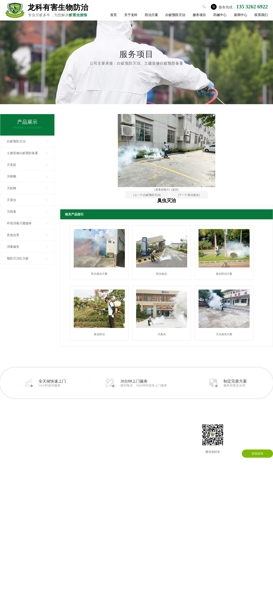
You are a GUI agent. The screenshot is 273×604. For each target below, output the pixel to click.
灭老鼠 (11, 164)
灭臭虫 (11, 200)
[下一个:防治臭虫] (189, 195)
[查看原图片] (162, 189)
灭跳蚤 (11, 211)
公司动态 (123, 424)
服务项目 (199, 15)
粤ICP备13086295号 (168, 490)
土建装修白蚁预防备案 (22, 153)
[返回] (175, 189)
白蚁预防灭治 (175, 15)
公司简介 (6, 430)
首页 (113, 15)
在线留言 (155, 430)
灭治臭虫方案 (224, 334)
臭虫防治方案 (224, 273)
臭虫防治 (99, 334)
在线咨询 (257, 453)
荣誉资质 (6, 441)
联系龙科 (155, 424)
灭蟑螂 (11, 176)
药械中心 (220, 15)
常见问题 (123, 436)
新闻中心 (240, 15)
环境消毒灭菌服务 (19, 223)
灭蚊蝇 (11, 188)
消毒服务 (13, 246)
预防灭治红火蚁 (18, 258)
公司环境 (6, 436)
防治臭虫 (161, 273)
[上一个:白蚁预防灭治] (146, 195)
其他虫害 (13, 235)
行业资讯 (123, 430)
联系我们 (261, 15)
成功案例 (6, 447)
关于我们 (6, 424)
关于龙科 (130, 15)
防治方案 (151, 15)
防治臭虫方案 (99, 273)
